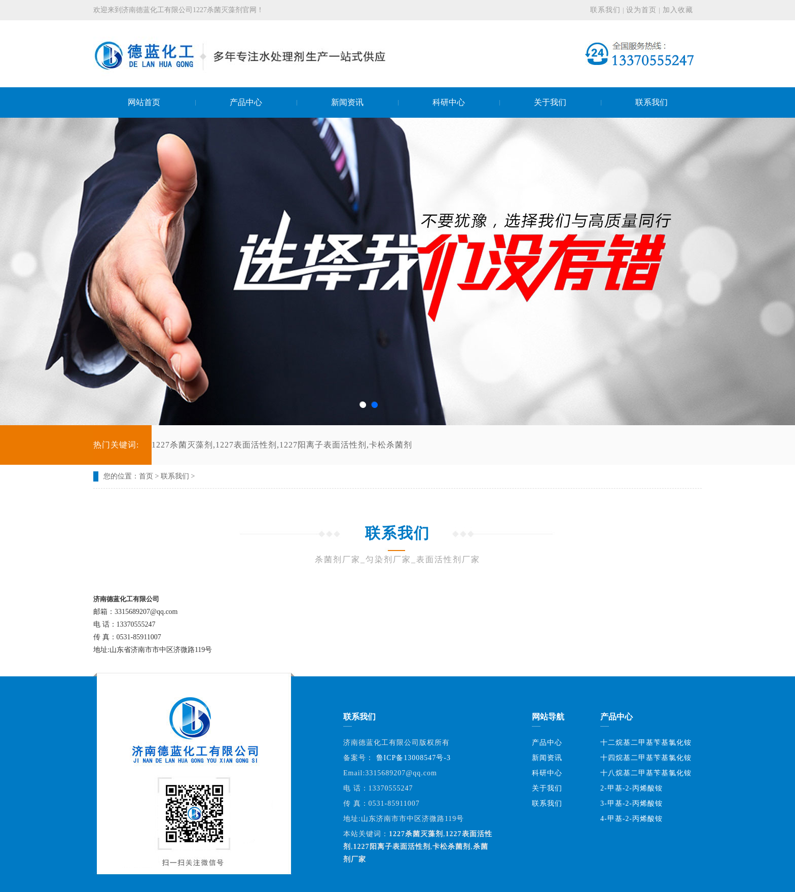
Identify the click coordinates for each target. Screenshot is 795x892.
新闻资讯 (547, 758)
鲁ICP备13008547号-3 (413, 758)
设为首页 (641, 10)
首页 (146, 476)
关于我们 (547, 788)
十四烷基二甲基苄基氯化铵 (646, 758)
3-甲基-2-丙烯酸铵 (631, 803)
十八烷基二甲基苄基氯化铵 (646, 773)
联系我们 (605, 10)
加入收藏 (678, 10)
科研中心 (547, 773)
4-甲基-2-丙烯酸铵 (631, 818)
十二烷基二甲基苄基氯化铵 (646, 742)
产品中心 (547, 742)
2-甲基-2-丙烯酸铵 (631, 788)
